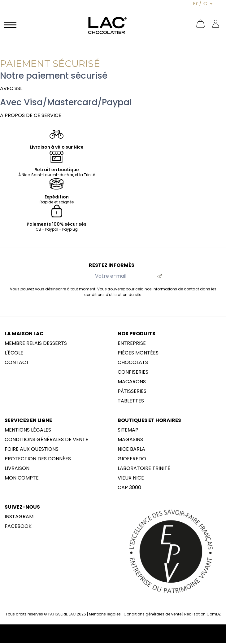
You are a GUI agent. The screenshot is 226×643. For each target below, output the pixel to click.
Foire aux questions (32, 449)
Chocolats (133, 362)
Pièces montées (138, 352)
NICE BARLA (131, 449)
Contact (17, 362)
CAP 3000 (129, 487)
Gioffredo (132, 458)
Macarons (132, 381)
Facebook (18, 526)
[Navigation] (10, 24)
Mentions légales (28, 430)
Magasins (130, 439)
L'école (14, 352)
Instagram (19, 516)
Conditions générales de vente (46, 439)
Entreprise (132, 343)
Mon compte (22, 478)
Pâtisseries (132, 391)
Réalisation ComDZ (202, 614)
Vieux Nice (131, 478)
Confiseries (133, 372)
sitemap (128, 430)
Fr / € (200, 3)
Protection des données (38, 458)
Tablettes (131, 400)
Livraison (17, 468)
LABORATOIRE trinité (144, 468)
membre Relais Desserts (36, 343)
